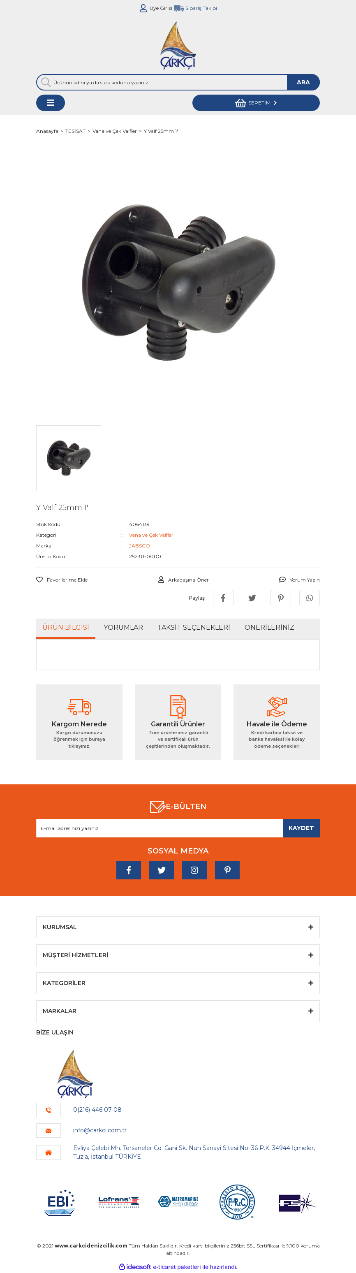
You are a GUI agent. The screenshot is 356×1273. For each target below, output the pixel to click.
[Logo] (178, 45)
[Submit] (301, 828)
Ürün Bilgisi (65, 627)
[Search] (178, 82)
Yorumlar (123, 627)
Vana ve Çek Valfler (151, 535)
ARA (303, 82)
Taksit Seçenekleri (193, 627)
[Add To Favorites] (62, 580)
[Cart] (256, 103)
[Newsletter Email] (178, 828)
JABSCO (139, 546)
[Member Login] (143, 8)
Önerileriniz (269, 627)
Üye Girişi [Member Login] (161, 8)
